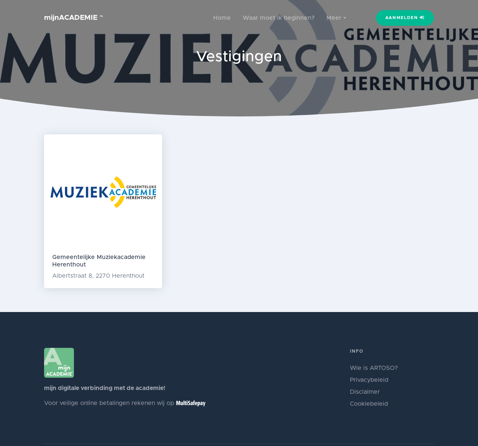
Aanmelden (405, 17)
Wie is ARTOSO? (374, 368)
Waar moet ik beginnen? (278, 18)
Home (222, 18)
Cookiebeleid (369, 404)
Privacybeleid (369, 380)
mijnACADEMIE (73, 17)
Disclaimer (365, 392)
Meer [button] (333, 18)
